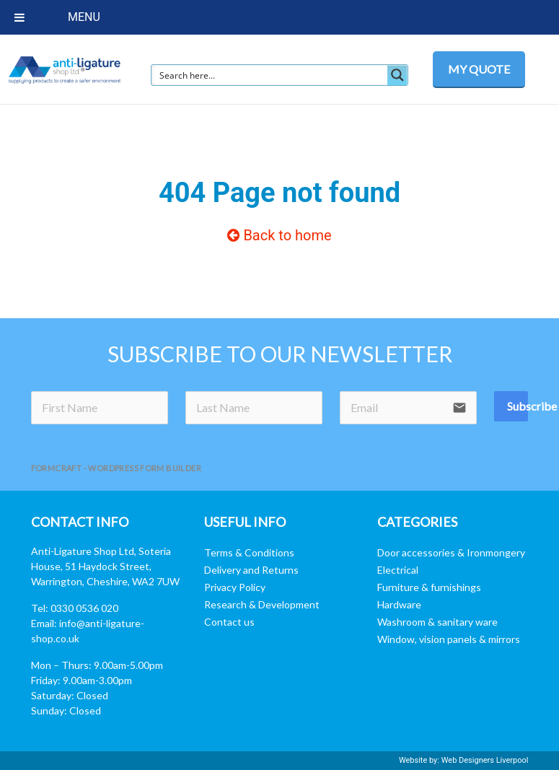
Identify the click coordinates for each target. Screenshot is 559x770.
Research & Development (262, 604)
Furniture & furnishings (429, 587)
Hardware (399, 604)
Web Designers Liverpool (485, 760)
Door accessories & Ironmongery (451, 552)
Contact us (229, 622)
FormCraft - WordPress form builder (116, 468)
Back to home (279, 235)
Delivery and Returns (251, 570)
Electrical (397, 570)
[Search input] (270, 75)
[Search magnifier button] (397, 75)
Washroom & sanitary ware (437, 622)
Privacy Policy (234, 587)
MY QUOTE (479, 69)
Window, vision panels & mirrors (448, 639)
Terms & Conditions (249, 552)
